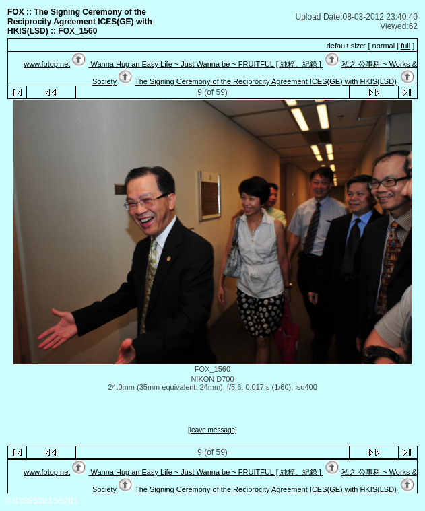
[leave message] (212, 430)
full (405, 46)
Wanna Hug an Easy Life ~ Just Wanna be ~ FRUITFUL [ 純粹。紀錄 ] (205, 64)
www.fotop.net (47, 64)
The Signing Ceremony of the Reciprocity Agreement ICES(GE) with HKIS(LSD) (266, 81)
